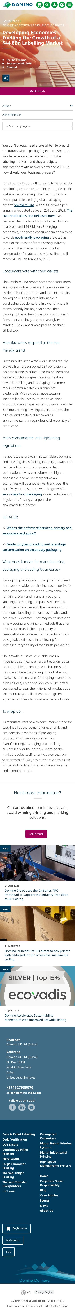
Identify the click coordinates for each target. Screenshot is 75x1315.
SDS (8, 1252)
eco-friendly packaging (32, 237)
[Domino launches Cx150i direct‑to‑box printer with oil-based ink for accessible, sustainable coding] (37, 935)
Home (44, 1176)
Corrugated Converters (48, 1136)
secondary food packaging (22, 494)
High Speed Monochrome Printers (55, 1164)
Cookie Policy (55, 1300)
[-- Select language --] (37, 126)
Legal (39, 1306)
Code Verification (14, 1139)
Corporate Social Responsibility (51, 1183)
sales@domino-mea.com (23, 1093)
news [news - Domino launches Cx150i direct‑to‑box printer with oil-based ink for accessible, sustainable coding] (5, 908)
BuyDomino (16, 1229)
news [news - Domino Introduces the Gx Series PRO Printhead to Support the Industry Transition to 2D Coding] (5, 848)
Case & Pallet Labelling (18, 1134)
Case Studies (49, 1195)
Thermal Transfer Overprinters (14, 1184)
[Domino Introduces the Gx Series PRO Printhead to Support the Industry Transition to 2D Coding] (37, 875)
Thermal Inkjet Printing (13, 1175)
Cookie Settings (59, 1306)
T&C (46, 1306)
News (44, 1205)
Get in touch (37, 91)
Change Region (44, 1292)
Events (45, 1200)
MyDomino (13, 1240)
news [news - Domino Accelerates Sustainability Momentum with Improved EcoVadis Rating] (5, 969)
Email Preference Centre (20, 1306)
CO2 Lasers (10, 1144)
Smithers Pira (24, 205)
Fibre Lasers (11, 1159)
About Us (46, 1211)
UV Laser (8, 1191)
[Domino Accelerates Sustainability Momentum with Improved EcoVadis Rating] (37, 996)
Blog (43, 1190)
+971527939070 (19, 1087)
